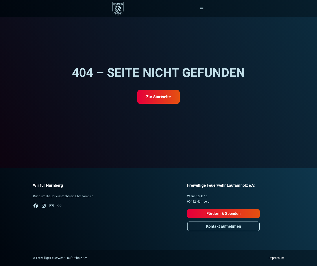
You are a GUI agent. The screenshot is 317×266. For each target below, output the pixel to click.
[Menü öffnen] (202, 8)
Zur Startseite (158, 96)
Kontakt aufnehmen (223, 226)
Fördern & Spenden (223, 213)
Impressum (276, 258)
